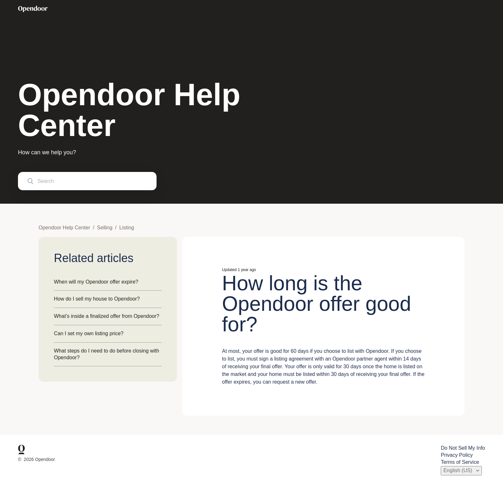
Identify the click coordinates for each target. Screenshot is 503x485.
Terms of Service (460, 462)
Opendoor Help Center (64, 227)
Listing (126, 227)
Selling (104, 227)
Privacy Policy (457, 455)
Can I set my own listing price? (89, 333)
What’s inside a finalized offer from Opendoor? (106, 316)
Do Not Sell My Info (463, 448)
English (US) (458, 470)
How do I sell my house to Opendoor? (97, 299)
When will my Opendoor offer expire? (96, 282)
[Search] (87, 181)
